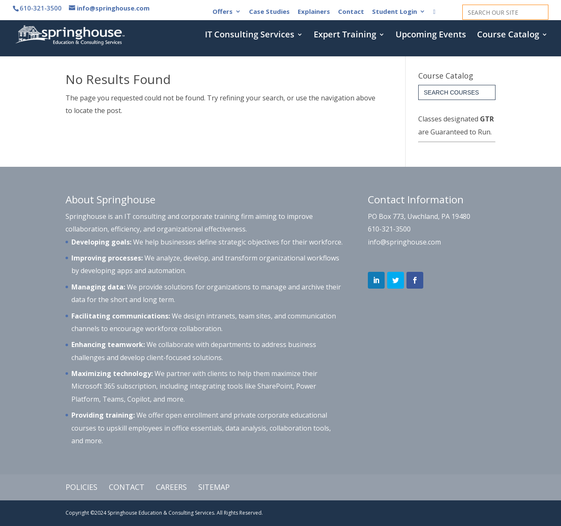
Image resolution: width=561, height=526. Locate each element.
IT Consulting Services (249, 36)
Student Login (394, 12)
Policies (81, 487)
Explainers (314, 12)
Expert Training (345, 36)
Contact (351, 12)
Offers (222, 12)
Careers (171, 487)
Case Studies (269, 12)
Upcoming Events (431, 36)
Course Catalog (508, 36)
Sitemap (214, 487)
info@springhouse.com (404, 242)
